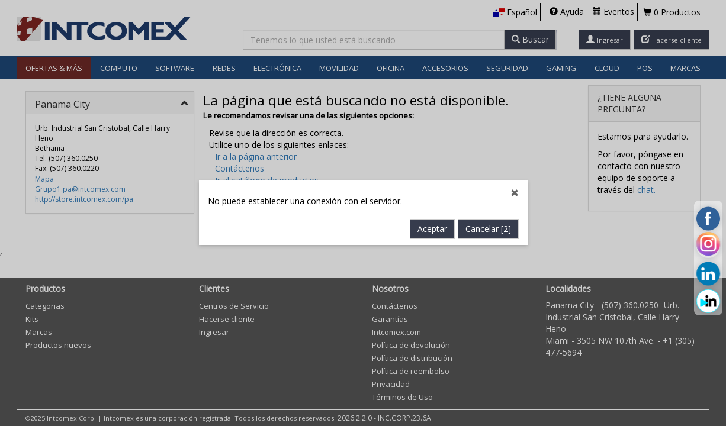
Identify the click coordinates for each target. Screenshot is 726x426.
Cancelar (488, 229)
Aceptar (432, 229)
